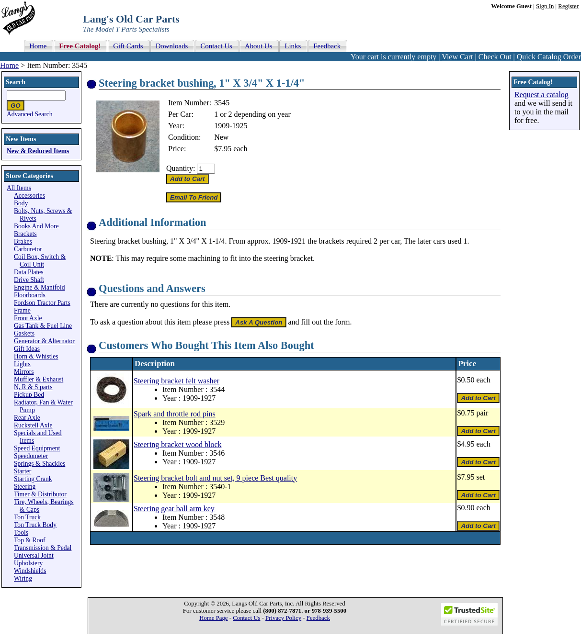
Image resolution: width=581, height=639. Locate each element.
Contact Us (246, 618)
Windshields (30, 570)
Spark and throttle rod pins (175, 414)
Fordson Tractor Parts (42, 302)
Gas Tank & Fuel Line (43, 325)
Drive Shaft (29, 279)
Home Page (213, 618)
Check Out (495, 57)
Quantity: (180, 168)
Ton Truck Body (35, 524)
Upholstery (28, 563)
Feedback (318, 618)
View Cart (457, 57)
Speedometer (31, 456)
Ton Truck (27, 517)
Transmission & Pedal (42, 547)
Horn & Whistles (36, 356)
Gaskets (24, 333)
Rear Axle (27, 417)
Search (15, 82)
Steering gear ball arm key (174, 508)
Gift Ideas (27, 348)
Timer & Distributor (40, 494)
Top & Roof (30, 540)
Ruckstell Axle (33, 425)
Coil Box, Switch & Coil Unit (40, 260)
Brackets (25, 233)
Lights (22, 364)
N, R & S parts (33, 387)
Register (568, 6)
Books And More (36, 226)
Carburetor (28, 249)
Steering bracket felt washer (176, 381)
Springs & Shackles (39, 463)
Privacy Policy (283, 618)
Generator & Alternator (44, 341)
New (221, 137)
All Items (19, 187)
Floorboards (30, 295)
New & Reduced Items (38, 151)
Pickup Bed (29, 394)
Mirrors (24, 371)
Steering (24, 486)
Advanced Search (30, 114)
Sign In (545, 6)
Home (9, 65)
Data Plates (29, 272)
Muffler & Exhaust (38, 379)
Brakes (23, 241)
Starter (22, 471)
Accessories (29, 195)
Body (21, 203)
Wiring (23, 578)
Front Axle (28, 318)
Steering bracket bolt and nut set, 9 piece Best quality (215, 478)
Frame (22, 310)
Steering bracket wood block (178, 444)
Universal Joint (34, 555)
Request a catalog (541, 94)
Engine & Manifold (39, 287)
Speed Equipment (37, 448)
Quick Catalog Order (549, 57)
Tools (21, 532)
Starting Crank (33, 478)
